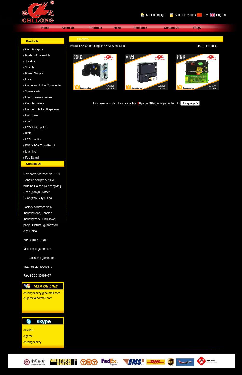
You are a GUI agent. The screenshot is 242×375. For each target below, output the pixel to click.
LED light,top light (36, 127)
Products (95, 28)
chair (28, 121)
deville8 (28, 330)
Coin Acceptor (34, 49)
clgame (28, 336)
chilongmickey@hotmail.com (41, 293)
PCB (28, 133)
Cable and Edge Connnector (43, 85)
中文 (205, 15)
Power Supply (34, 73)
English (221, 15)
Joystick (30, 61)
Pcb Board (32, 157)
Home (45, 28)
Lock (28, 79)
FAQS (197, 28)
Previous (105, 103)
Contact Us (171, 28)
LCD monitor (33, 139)
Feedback (140, 28)
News (117, 28)
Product (75, 46)
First (96, 103)
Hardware (31, 115)
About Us (68, 28)
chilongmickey (32, 342)
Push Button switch (37, 55)
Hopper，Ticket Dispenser (42, 109)
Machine (30, 151)
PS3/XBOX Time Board (40, 145)
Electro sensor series (38, 97)
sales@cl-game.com (42, 258)
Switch (29, 67)
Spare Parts (32, 91)
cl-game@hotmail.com (37, 298)
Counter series (34, 103)
